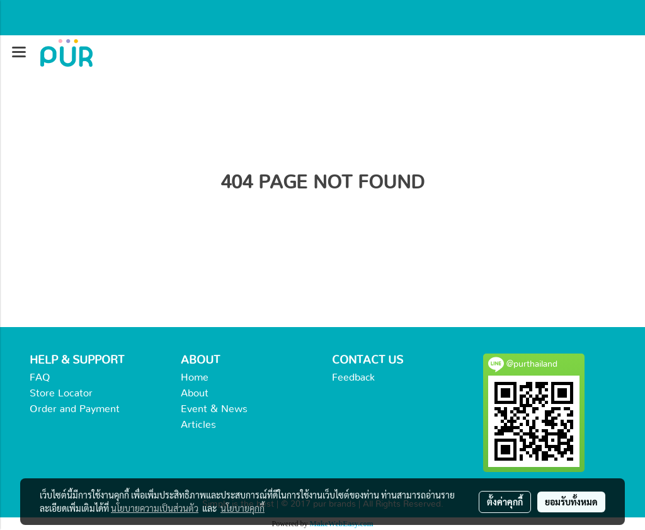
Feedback (353, 377)
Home (194, 377)
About (194, 393)
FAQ (40, 377)
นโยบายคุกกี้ (242, 508)
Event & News (214, 409)
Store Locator (61, 393)
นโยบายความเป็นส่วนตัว (154, 508)
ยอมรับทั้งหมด (571, 501)
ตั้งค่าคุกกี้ (505, 501)
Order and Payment (75, 409)
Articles (198, 425)
